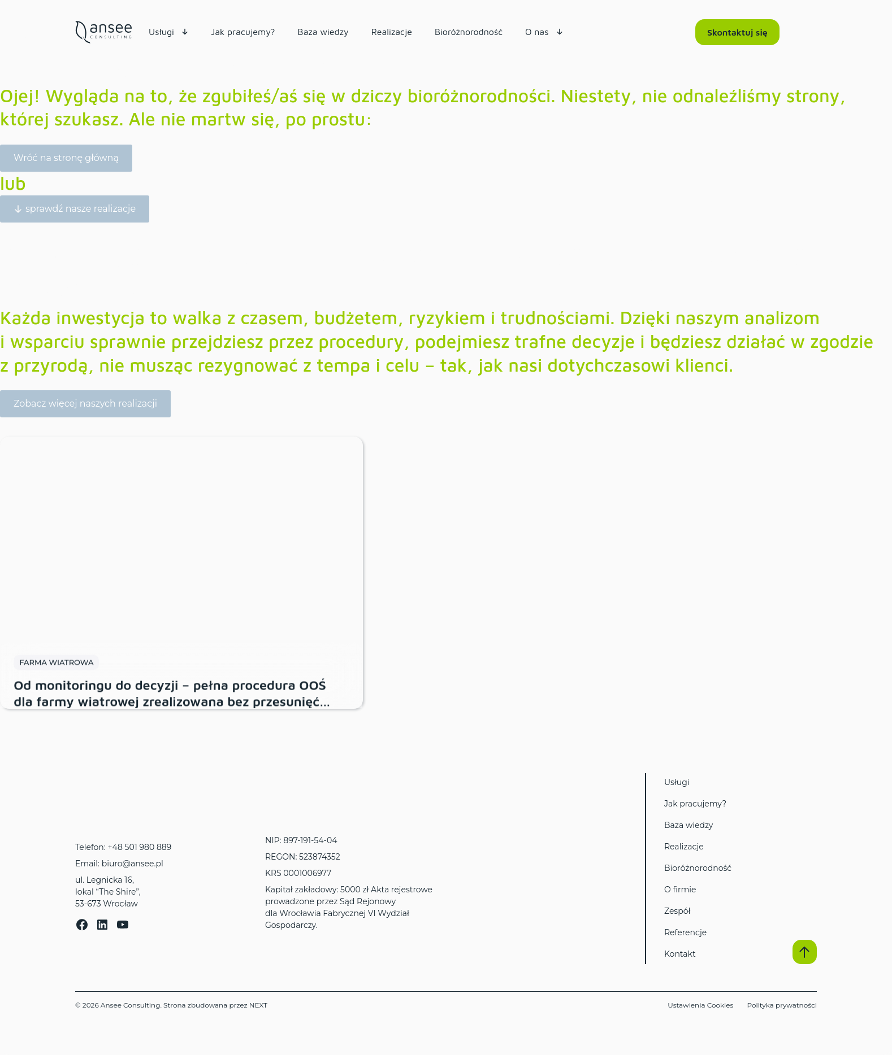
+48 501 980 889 (139, 847)
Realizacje (684, 847)
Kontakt (680, 954)
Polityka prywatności (782, 1005)
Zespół (677, 911)
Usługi (677, 782)
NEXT (258, 1005)
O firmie (680, 889)
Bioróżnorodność (697, 868)
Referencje (685, 932)
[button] (804, 951)
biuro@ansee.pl (132, 863)
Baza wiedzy (688, 825)
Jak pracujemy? (695, 804)
